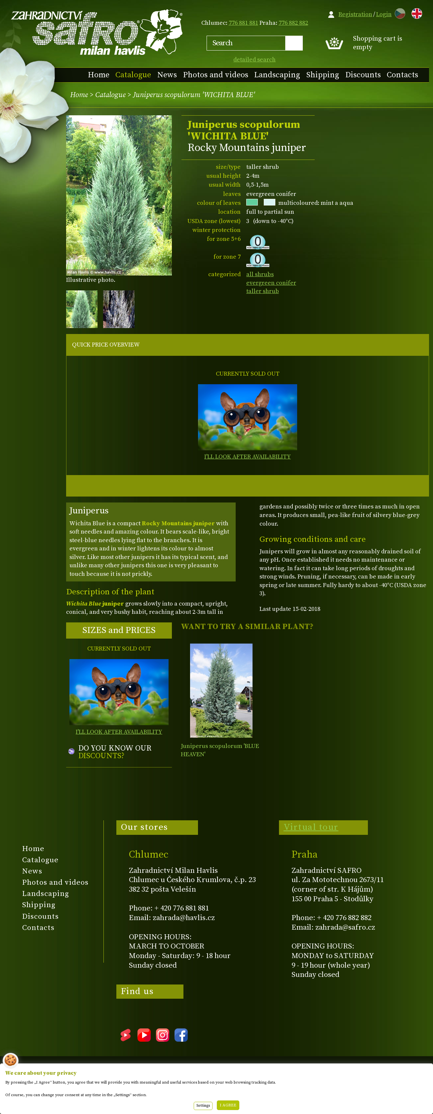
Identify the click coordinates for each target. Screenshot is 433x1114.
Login (384, 14)
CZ (398, 12)
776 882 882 (293, 23)
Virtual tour (311, 827)
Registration (355, 14)
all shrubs (260, 274)
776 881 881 (243, 23)
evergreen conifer (271, 283)
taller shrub (262, 291)
